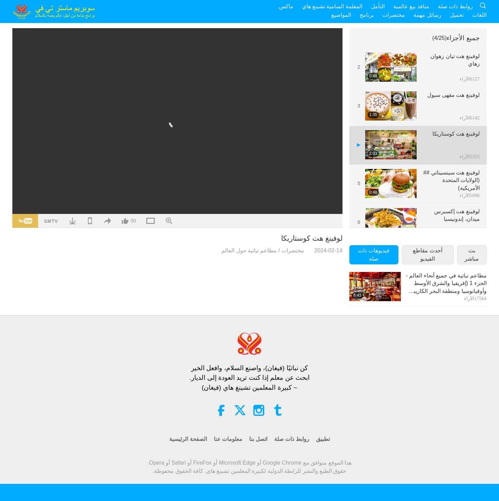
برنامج (367, 15)
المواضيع (341, 15)
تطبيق (323, 439)
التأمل (378, 6)
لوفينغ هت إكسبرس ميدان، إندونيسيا (457, 215)
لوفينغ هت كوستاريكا (456, 134)
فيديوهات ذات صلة (373, 255)
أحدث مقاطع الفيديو (427, 255)
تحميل (457, 15)
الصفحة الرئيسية (188, 439)
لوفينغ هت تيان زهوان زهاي (454, 60)
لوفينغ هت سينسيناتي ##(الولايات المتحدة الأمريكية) (451, 180)
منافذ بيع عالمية (411, 6)
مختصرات (393, 15)
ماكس (286, 6)
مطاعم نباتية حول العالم (249, 250)
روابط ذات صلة (455, 6)
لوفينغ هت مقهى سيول (453, 95)
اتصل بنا (258, 439)
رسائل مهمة (427, 15)
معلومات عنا (228, 439)
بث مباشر (472, 255)
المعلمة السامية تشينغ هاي (332, 6)
